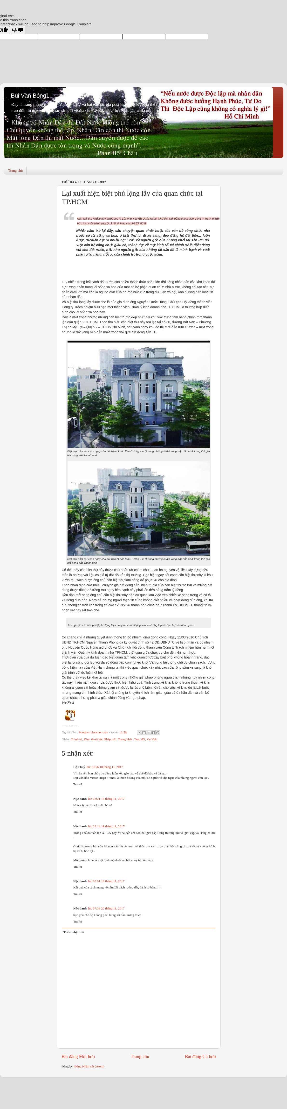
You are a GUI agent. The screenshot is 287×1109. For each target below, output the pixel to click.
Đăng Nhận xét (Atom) (89, 1066)
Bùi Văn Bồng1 (30, 95)
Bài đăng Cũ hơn (200, 1056)
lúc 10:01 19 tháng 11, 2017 (106, 881)
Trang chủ (15, 170)
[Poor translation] (17, 30)
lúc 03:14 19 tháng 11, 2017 (106, 826)
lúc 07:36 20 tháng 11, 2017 (106, 908)
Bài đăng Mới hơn (78, 1056)
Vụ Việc (152, 739)
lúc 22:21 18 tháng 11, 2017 (106, 799)
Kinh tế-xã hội (93, 739)
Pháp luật (110, 739)
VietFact (68, 702)
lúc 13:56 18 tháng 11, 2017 (105, 767)
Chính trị (76, 739)
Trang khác (125, 739)
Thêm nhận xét (73, 932)
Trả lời (77, 784)
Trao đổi (139, 739)
